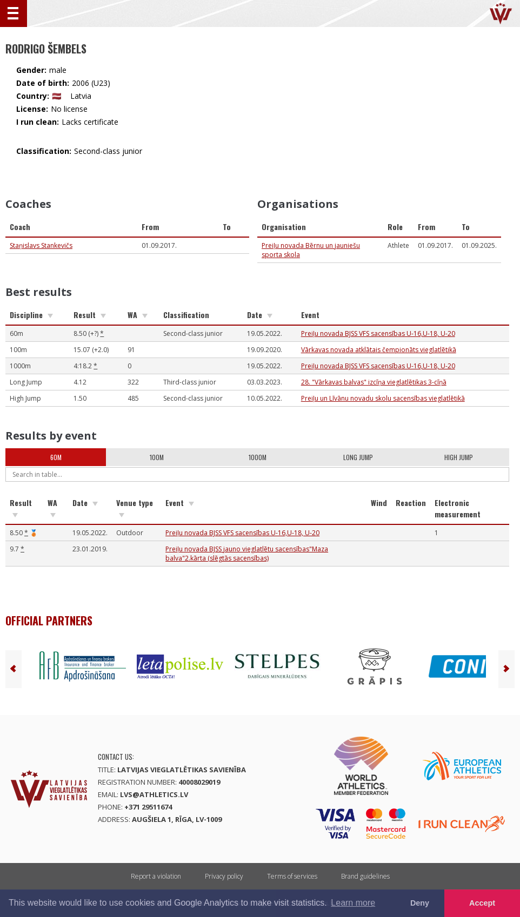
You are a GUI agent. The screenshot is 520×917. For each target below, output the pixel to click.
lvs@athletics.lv (154, 794)
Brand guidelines (365, 876)
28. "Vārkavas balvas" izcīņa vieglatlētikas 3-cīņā (373, 382)
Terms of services (292, 876)
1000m (257, 457)
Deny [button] (419, 903)
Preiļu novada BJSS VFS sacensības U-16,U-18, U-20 (378, 333)
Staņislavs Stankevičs (41, 245)
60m (56, 457)
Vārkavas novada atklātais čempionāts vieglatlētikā (378, 349)
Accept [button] (482, 903)
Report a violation (156, 876)
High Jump (458, 457)
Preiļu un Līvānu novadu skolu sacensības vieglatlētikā (383, 398)
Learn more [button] (353, 902)
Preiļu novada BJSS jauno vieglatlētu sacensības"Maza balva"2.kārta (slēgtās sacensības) (246, 553)
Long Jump (358, 457)
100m (157, 457)
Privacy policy (224, 876)
